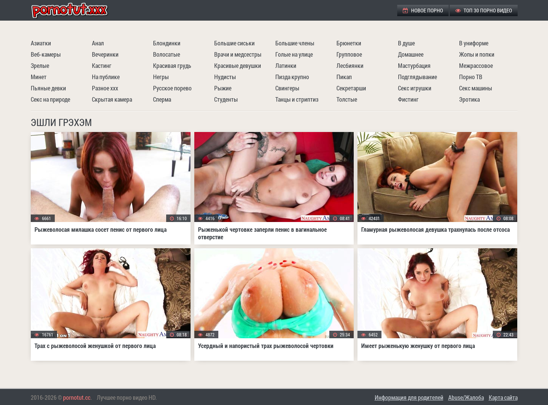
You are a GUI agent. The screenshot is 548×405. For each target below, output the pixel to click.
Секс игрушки (414, 88)
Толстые (346, 99)
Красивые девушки (237, 65)
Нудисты (225, 77)
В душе (406, 43)
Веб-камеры (46, 54)
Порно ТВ (470, 77)
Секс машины (475, 88)
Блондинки (166, 43)
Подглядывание (417, 77)
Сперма (162, 99)
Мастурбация (414, 65)
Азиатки (41, 43)
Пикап (344, 77)
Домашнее (410, 54)
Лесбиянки (349, 65)
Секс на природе (50, 99)
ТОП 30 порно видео (483, 10)
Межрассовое (476, 65)
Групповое (349, 54)
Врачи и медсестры (237, 54)
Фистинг (408, 99)
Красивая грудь (172, 65)
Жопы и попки (476, 54)
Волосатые (166, 54)
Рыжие (222, 88)
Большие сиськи (234, 43)
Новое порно (423, 10)
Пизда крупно (292, 77)
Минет (39, 77)
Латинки (285, 65)
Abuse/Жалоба (466, 397)
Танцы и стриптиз (296, 99)
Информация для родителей (409, 397)
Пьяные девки (48, 88)
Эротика (469, 99)
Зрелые (40, 65)
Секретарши (351, 88)
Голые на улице (294, 54)
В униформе (473, 43)
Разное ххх (105, 88)
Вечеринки (105, 54)
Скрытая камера (112, 99)
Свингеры (287, 88)
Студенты (226, 99)
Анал (98, 43)
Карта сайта (503, 397)
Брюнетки (348, 43)
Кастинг (101, 65)
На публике (106, 77)
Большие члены (294, 43)
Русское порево (172, 88)
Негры (161, 77)
